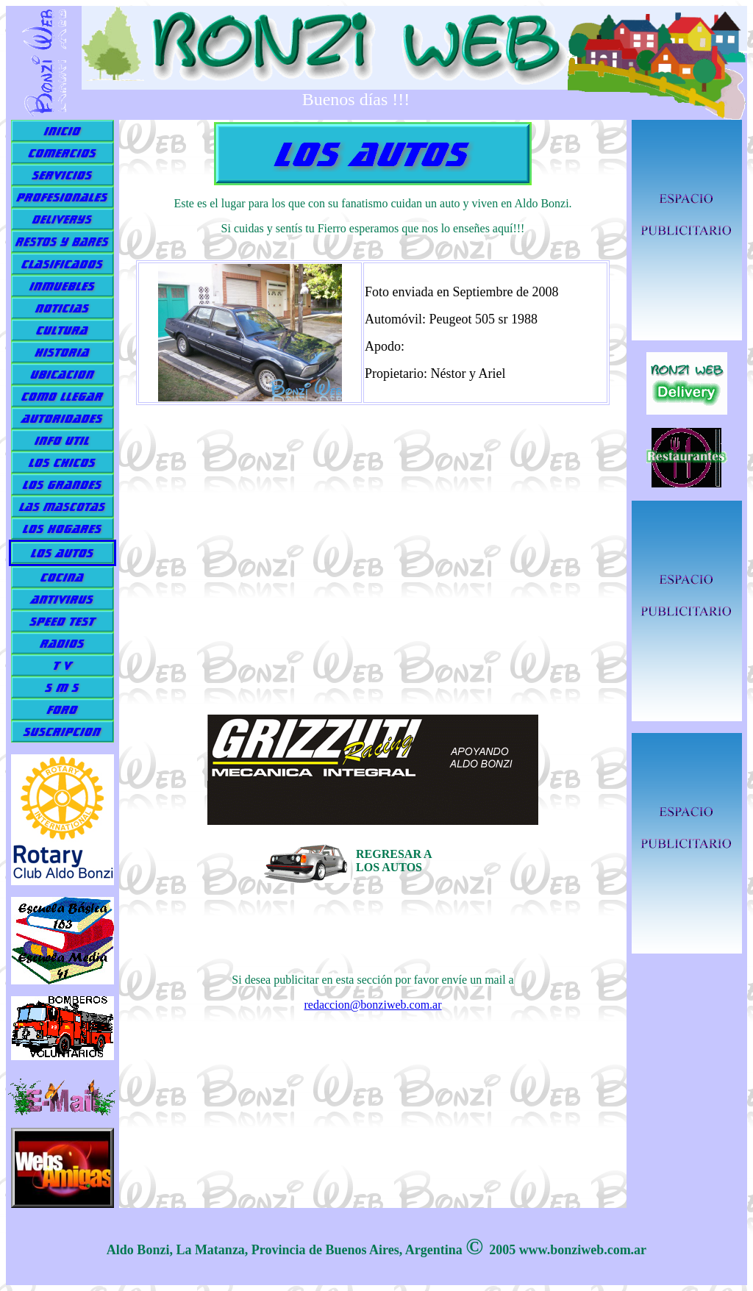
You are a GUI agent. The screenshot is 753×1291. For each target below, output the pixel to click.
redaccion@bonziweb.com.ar (372, 1004)
